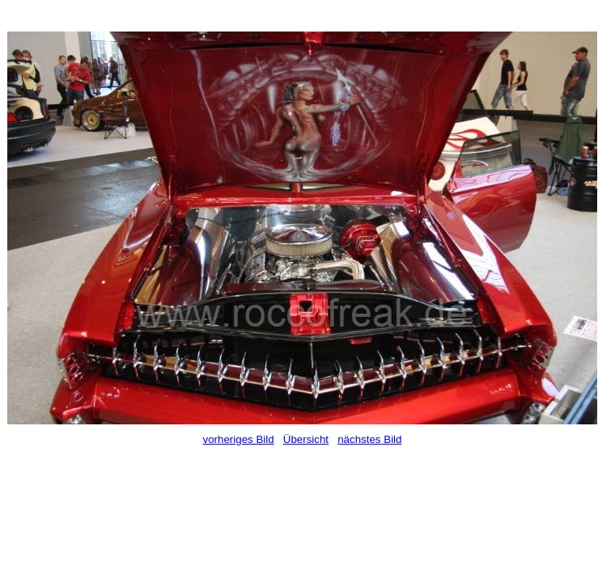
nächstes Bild (369, 439)
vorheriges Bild (238, 439)
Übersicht (306, 439)
